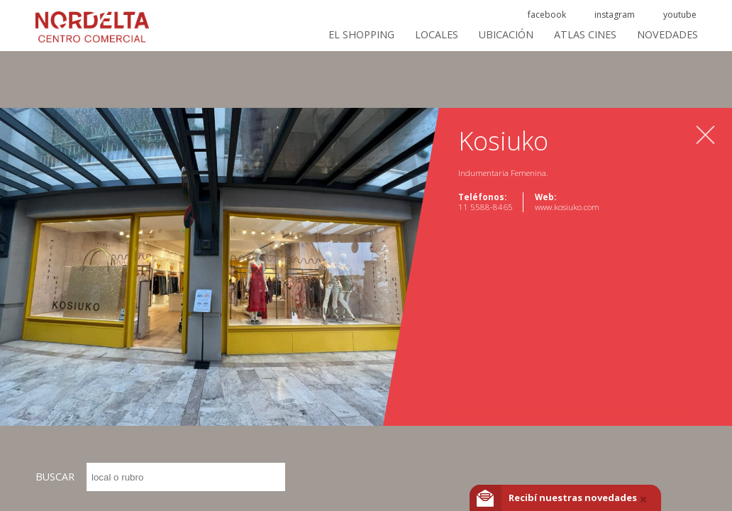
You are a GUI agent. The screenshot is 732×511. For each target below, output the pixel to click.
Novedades (667, 34)
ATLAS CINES (585, 34)
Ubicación (506, 34)
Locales (436, 34)
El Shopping (361, 34)
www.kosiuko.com (567, 207)
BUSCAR (160, 477)
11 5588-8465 (485, 207)
